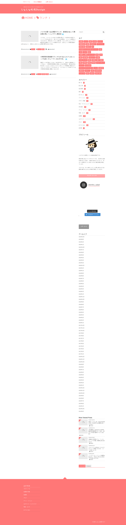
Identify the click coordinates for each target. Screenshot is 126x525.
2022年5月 (81, 255)
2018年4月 (81, 315)
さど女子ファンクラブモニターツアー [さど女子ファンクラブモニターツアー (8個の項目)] (88, 49)
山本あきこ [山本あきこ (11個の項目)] (93, 44)
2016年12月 (81, 356)
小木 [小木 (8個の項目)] (80, 52)
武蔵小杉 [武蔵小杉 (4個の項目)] (81, 70)
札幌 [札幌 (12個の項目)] (87, 44)
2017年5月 (81, 343)
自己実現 (82, 89)
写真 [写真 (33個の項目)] (90, 41)
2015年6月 (81, 403)
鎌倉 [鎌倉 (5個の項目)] (89, 62)
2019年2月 (81, 291)
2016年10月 (81, 361)
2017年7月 (81, 338)
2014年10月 (81, 408)
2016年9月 (81, 364)
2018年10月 (81, 299)
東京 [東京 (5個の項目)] (90, 60)
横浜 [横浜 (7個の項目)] (89, 52)
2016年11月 (81, 359)
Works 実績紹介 (38, 2)
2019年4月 (81, 286)
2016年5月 (81, 374)
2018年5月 (81, 312)
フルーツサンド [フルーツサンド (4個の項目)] (100, 62)
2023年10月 (81, 236)
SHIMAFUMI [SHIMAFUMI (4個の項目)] (98, 70)
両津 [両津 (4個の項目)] (88, 73)
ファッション (83, 98)
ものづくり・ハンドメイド (87, 119)
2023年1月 (81, 244)
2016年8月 (81, 367)
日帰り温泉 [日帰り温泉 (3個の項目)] (98, 73)
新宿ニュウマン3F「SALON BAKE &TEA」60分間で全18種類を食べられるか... (97, 423)
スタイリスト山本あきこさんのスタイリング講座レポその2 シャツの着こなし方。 (97, 449)
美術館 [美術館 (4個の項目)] (93, 62)
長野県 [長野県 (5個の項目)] (84, 62)
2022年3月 (81, 260)
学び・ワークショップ (86, 104)
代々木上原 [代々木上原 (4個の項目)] (88, 65)
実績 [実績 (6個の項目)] (80, 57)
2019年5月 (81, 283)
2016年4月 (81, 377)
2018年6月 (81, 309)
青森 (47, 74)
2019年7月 (81, 278)
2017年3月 (81, 348)
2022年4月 (81, 257)
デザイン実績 (83, 101)
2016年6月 (81, 372)
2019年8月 (81, 275)
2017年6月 (81, 341)
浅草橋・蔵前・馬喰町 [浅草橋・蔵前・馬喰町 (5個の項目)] (97, 60)
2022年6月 (81, 252)
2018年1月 (81, 322)
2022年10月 (81, 247)
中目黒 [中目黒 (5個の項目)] (97, 57)
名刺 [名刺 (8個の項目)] (100, 49)
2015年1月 (81, 406)
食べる (82, 83)
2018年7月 (81, 307)
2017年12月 (81, 325)
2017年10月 (81, 330)
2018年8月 (81, 304)
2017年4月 (81, 346)
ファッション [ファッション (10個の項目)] (100, 44)
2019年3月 (81, 289)
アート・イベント (84, 110)
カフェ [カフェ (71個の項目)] (86, 41)
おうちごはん (83, 125)
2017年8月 (81, 335)
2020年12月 (81, 265)
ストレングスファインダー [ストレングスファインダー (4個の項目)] (85, 68)
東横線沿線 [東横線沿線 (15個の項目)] (82, 44)
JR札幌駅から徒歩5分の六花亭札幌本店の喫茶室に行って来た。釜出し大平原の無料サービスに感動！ (96, 432)
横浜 (43, 49)
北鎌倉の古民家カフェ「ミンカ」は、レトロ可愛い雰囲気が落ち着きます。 (96, 441)
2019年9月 (81, 273)
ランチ (39, 49)
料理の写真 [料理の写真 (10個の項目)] (82, 46)
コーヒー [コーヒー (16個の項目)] (100, 41)
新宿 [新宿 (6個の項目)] (97, 54)
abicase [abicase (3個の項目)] (92, 73)
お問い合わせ (49, 2)
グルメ (33, 49)
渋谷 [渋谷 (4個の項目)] (92, 70)
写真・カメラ (83, 113)
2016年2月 (81, 382)
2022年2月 (81, 262)
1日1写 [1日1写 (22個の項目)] (94, 41)
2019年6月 (81, 281)
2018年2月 (81, 320)
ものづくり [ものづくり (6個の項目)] (91, 57)
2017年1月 (81, 354)
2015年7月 (81, 401)
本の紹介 (82, 107)
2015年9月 (81, 395)
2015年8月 (81, 398)
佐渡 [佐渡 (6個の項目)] (101, 54)
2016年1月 (81, 385)
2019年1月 (81, 294)
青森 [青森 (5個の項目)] (80, 62)
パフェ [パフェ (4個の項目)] (95, 68)
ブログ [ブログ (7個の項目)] (84, 52)
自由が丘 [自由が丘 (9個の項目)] (88, 46)
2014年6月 (81, 411)
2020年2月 (81, 268)
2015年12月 (81, 387)
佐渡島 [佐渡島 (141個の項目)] (81, 41)
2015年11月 (81, 390)
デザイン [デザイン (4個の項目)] (87, 70)
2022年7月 (81, 249)
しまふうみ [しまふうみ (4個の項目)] (82, 73)
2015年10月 (81, 393)
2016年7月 (81, 369)
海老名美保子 (52, 49)
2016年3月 (81, 380)
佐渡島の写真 (27, 491)
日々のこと (83, 95)
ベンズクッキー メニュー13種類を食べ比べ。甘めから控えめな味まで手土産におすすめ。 (97, 457)
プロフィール (26, 2)
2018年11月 (81, 296)
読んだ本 (82, 86)
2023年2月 (81, 242)
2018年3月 (81, 317)
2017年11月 (81, 328)
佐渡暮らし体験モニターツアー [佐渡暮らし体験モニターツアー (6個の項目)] (86, 54)
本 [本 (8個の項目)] (92, 46)
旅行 (81, 92)
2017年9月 (81, 333)
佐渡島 (82, 116)
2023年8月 (81, 239)
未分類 (82, 128)
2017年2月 (81, 351)
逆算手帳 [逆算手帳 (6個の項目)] (85, 57)
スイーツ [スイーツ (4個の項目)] (81, 65)
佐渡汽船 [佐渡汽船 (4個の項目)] (101, 68)
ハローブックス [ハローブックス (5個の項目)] (83, 60)
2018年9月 (81, 301)
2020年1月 (81, 270)
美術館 (43, 74)
